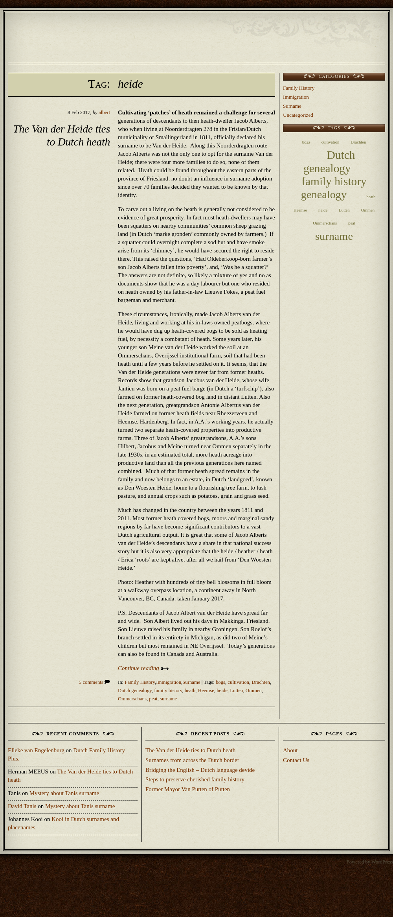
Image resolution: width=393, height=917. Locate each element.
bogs (220, 682)
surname (168, 699)
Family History (140, 682)
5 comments (94, 682)
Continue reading (143, 668)
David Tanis (22, 806)
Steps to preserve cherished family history (194, 779)
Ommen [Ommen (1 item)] (368, 210)
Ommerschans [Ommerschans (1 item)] (325, 223)
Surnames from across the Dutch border (192, 760)
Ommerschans (132, 699)
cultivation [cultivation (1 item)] (330, 142)
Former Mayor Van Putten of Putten (187, 789)
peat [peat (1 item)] (351, 223)
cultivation (238, 682)
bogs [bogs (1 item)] (306, 142)
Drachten (261, 682)
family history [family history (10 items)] (333, 181)
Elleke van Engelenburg (36, 750)
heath (190, 690)
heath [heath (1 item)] (370, 197)
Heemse (206, 690)
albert (104, 112)
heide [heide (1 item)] (322, 210)
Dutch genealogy (135, 690)
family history (168, 690)
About (290, 750)
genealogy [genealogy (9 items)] (324, 194)
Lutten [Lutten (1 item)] (344, 210)
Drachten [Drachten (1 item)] (358, 142)
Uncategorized (298, 115)
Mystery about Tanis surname (64, 793)
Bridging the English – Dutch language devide (200, 770)
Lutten (236, 690)
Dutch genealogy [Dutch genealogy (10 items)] (329, 161)
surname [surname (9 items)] (334, 236)
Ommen (254, 690)
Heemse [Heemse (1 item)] (300, 210)
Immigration (168, 682)
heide (222, 690)
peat (153, 699)
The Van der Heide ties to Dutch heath (190, 750)
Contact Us (296, 760)
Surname (191, 682)
